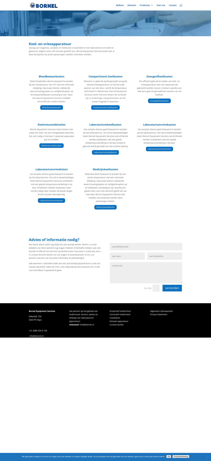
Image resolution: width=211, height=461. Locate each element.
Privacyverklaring (181, 456)
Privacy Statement (158, 314)
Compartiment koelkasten (105, 107)
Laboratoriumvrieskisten (159, 149)
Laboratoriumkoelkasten (105, 152)
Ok (169, 456)
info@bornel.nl (86, 324)
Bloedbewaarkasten (51, 107)
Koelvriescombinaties (51, 145)
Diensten (131, 5)
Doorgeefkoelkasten (159, 100)
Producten (145, 5)
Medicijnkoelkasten (105, 207)
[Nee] (207, 457)
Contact (173, 5)
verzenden (172, 288)
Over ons (161, 5)
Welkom (120, 5)
